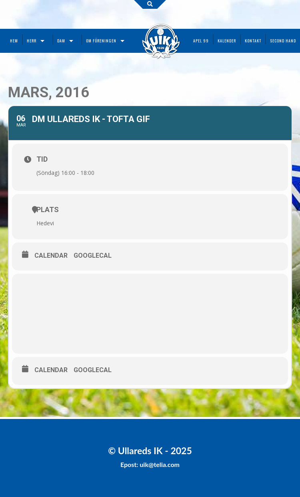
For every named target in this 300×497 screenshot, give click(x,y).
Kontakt (253, 41)
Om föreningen (101, 41)
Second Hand (283, 41)
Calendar (51, 255)
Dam (61, 41)
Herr (31, 41)
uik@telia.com (160, 464)
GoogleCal (93, 255)
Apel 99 (201, 41)
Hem (14, 41)
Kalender (227, 41)
